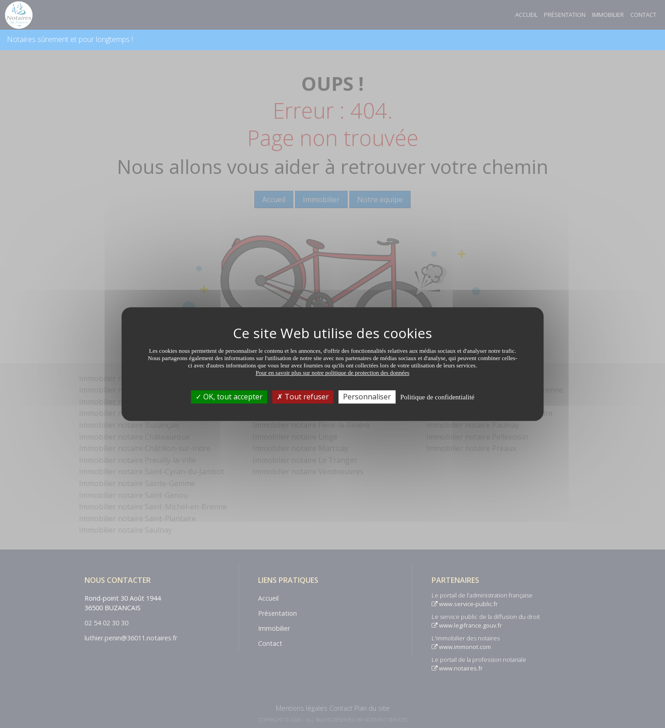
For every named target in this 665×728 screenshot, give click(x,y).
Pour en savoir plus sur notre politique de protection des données (333, 372)
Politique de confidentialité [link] (437, 397)
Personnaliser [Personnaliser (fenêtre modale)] (367, 397)
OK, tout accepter (229, 397)
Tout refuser (303, 397)
